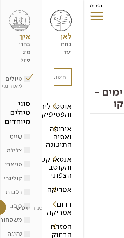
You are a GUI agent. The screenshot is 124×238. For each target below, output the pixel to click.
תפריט (13, 7)
